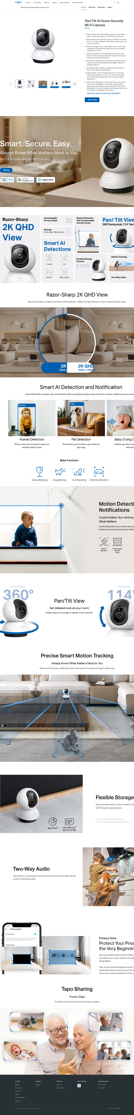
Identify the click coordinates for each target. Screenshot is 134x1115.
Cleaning (17, 1091)
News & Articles (61, 1088)
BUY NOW (92, 99)
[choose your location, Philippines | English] (113, 1108)
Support (38, 1084)
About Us (59, 1084)
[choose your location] (118, 2)
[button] (74, 84)
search (115, 2)
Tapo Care (18, 1100)
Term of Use (101, 1088)
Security (17, 1084)
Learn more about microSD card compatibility (103, 93)
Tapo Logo (18, 2)
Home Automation (20, 1097)
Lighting (17, 1094)
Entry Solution (19, 1088)
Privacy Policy (102, 1084)
